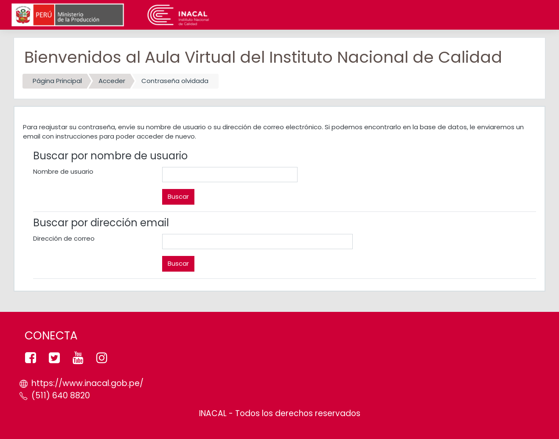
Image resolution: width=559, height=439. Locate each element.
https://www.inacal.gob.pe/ (87, 383)
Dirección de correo (64, 238)
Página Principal (57, 80)
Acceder (111, 80)
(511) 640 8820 (60, 395)
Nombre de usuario (63, 171)
